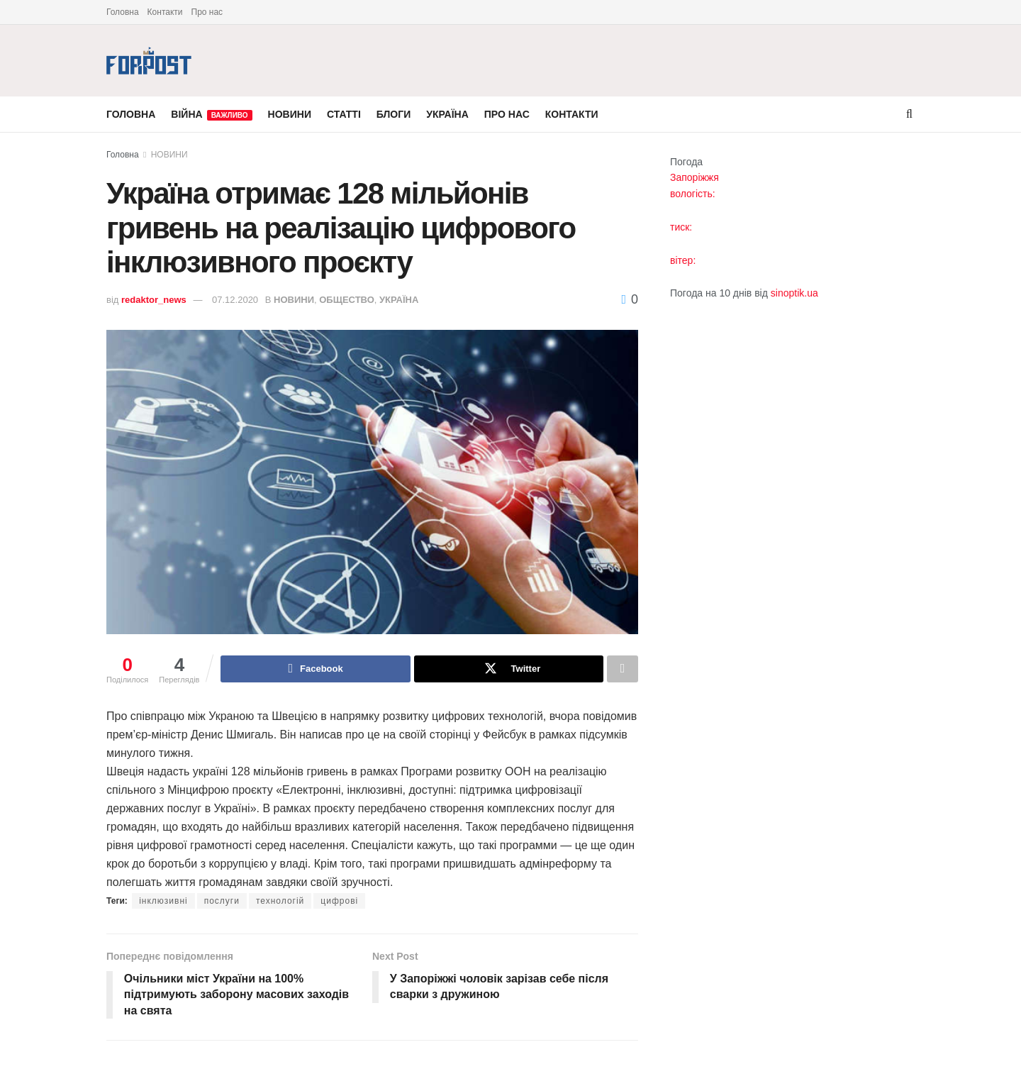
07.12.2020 (235, 299)
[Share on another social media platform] (622, 668)
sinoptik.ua (794, 293)
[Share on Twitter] (508, 668)
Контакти (165, 12)
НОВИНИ (289, 114)
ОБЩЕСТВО (346, 299)
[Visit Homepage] (148, 60)
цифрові (339, 901)
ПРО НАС (507, 114)
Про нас (207, 12)
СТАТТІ (344, 114)
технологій (280, 901)
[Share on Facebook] (315, 668)
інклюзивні (163, 901)
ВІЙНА (211, 115)
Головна (122, 12)
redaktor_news (153, 299)
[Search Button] (909, 114)
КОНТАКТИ (571, 114)
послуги (222, 901)
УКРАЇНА (447, 114)
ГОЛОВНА (130, 114)
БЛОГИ (393, 114)
